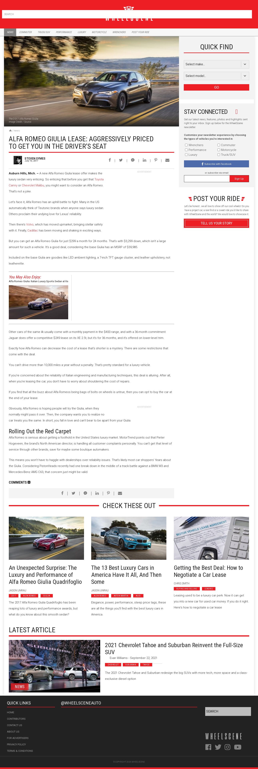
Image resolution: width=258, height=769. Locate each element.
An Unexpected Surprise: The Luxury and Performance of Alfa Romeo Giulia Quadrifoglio (45, 574)
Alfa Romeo (29, 596)
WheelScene (138, 762)
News (10, 32)
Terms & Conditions (20, 750)
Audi (138, 596)
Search (248, 13)
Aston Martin (121, 596)
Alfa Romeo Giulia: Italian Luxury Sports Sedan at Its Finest (38, 282)
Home (10, 712)
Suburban (130, 665)
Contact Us (14, 725)
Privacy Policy (16, 744)
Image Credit (15, 121)
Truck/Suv (44, 32)
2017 (13, 596)
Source (27, 121)
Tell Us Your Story (216, 223)
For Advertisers (18, 738)
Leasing (209, 589)
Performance (64, 32)
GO (216, 87)
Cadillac (32, 230)
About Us (13, 731)
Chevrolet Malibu (33, 185)
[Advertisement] (144, 198)
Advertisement (216, 319)
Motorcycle (99, 32)
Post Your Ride (140, 32)
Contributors (16, 718)
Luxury (82, 32)
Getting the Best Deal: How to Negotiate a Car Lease (208, 571)
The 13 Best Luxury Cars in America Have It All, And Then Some (126, 574)
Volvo (30, 224)
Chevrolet (113, 665)
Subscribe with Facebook (217, 164)
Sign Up (239, 178)
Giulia (46, 596)
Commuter (25, 32)
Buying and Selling (186, 589)
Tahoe (146, 665)
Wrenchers (119, 32)
